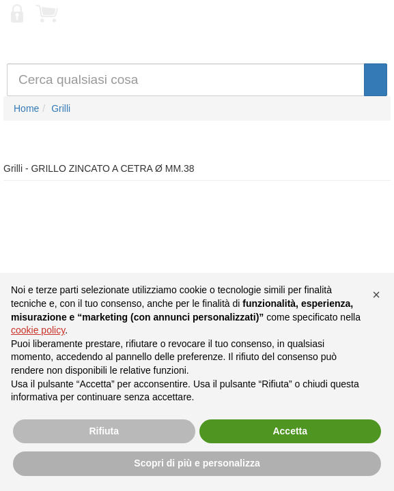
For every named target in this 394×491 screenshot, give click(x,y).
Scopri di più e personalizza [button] (196, 463)
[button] (376, 295)
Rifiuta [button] (104, 431)
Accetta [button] (289, 431)
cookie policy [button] (38, 330)
